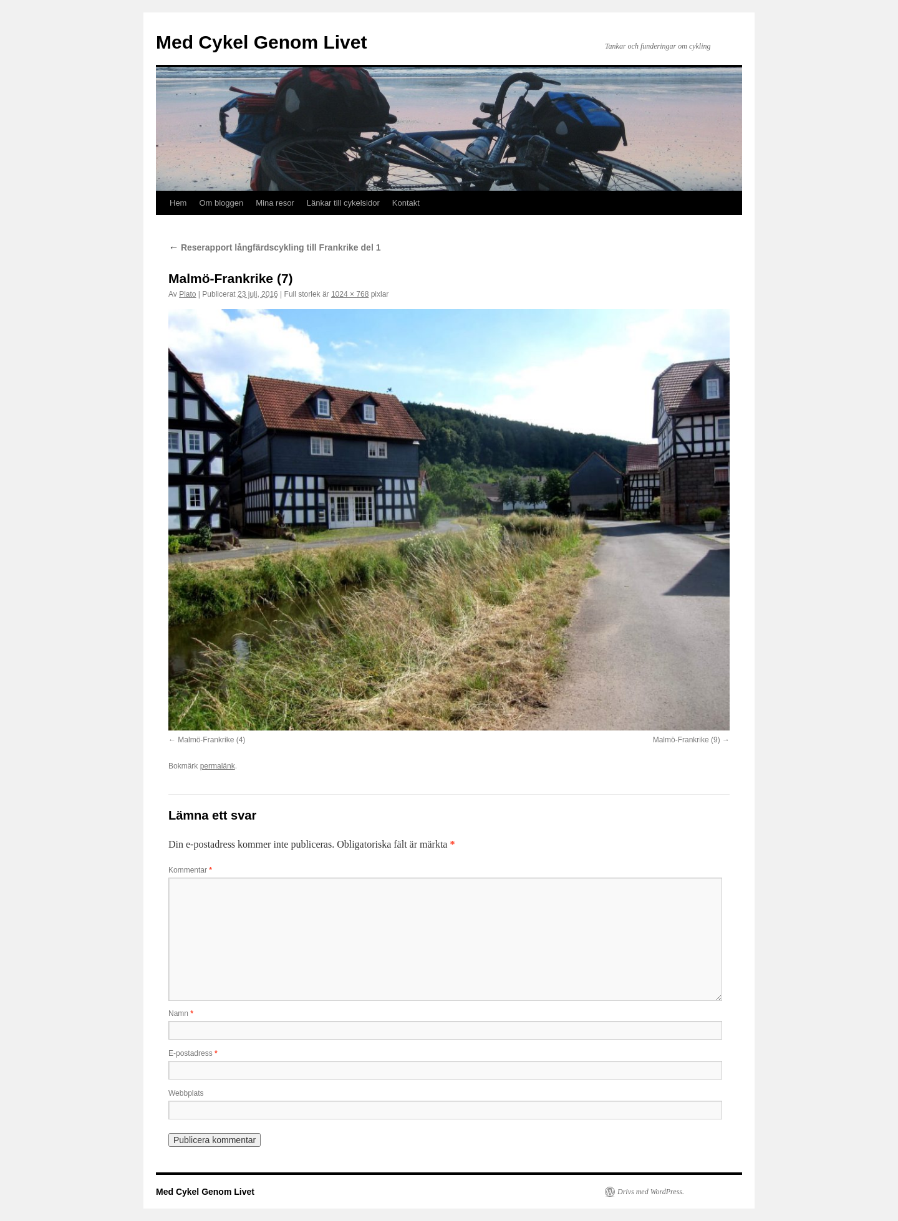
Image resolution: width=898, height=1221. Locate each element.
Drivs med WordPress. (650, 1191)
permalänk (217, 766)
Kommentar (190, 870)
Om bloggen (221, 203)
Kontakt (406, 203)
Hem (178, 203)
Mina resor (275, 203)
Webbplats (185, 1093)
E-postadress (193, 1053)
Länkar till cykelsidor (343, 203)
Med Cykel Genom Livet (261, 42)
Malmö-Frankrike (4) (211, 739)
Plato (187, 294)
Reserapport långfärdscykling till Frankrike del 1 (274, 247)
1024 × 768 (350, 294)
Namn (180, 1013)
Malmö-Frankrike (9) (686, 739)
